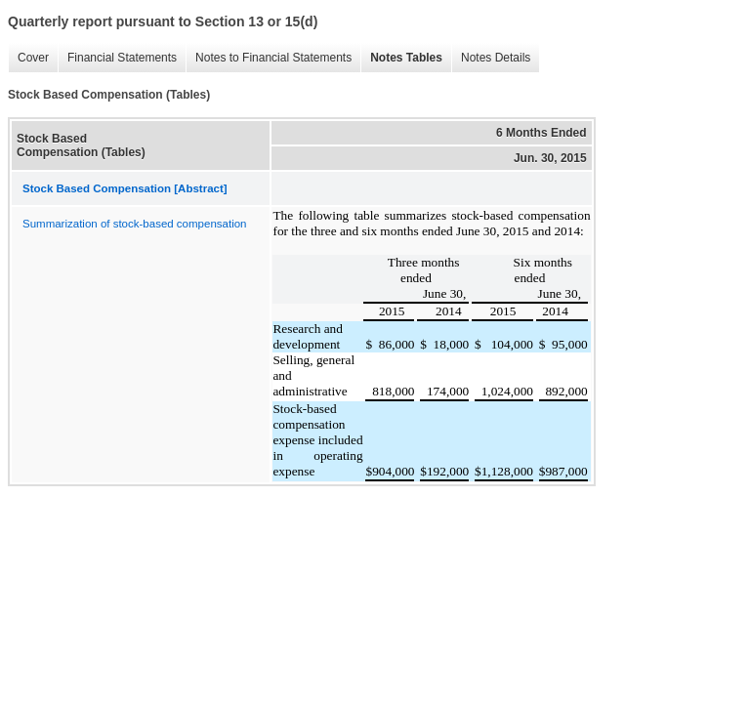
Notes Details (490, 58)
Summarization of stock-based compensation (134, 223)
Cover (28, 58)
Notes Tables (401, 58)
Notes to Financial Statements (269, 58)
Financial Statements (117, 58)
